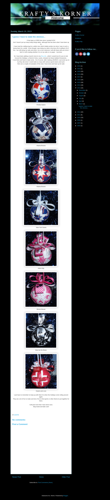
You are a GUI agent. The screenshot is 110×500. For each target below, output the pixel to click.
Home (41, 477)
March (81, 104)
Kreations (78, 38)
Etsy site (43, 56)
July (80, 98)
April (80, 101)
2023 (79, 66)
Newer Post (16, 477)
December (82, 90)
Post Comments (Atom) (45, 482)
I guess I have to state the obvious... (85, 107)
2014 (79, 85)
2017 (79, 77)
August (81, 95)
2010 (79, 117)
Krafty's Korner (79, 35)
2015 (79, 82)
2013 (79, 88)
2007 (79, 123)
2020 (79, 71)
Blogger (65, 495)
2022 (79, 68)
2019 (79, 74)
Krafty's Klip (78, 41)
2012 (79, 112)
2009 (79, 120)
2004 (79, 125)
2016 (79, 79)
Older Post (66, 477)
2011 (79, 115)
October (81, 93)
